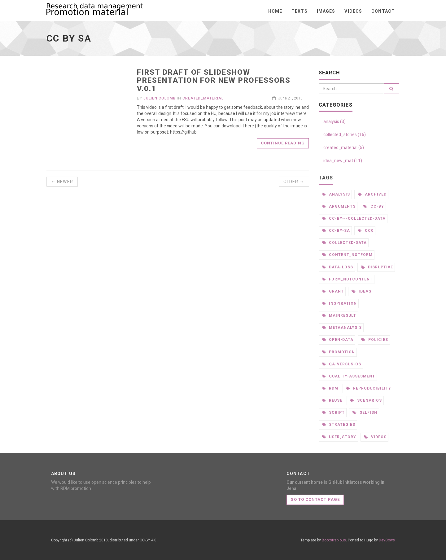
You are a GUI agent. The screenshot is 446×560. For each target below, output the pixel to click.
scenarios (366, 400)
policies (374, 339)
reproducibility (368, 388)
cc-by (373, 206)
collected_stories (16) (344, 134)
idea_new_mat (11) (342, 160)
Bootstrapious (334, 540)
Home (275, 11)
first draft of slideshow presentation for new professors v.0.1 (214, 80)
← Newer (62, 181)
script (333, 412)
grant (333, 291)
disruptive (377, 267)
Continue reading (283, 143)
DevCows (387, 540)
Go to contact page (315, 499)
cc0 (366, 230)
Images (326, 11)
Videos (353, 11)
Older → (293, 181)
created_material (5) (343, 147)
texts (299, 11)
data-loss (337, 267)
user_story (339, 437)
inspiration (339, 303)
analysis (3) (334, 121)
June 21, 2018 (287, 98)
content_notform (347, 255)
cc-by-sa (336, 230)
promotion (338, 352)
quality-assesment (348, 376)
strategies (339, 424)
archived (372, 194)
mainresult (339, 315)
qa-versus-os (341, 364)
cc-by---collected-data (354, 218)
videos (375, 437)
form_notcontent (347, 279)
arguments (339, 206)
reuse (332, 400)
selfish (364, 412)
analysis (336, 194)
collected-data (344, 242)
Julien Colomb (159, 98)
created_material (203, 98)
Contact (383, 11)
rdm (330, 388)
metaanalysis (342, 327)
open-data (338, 339)
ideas (361, 291)
